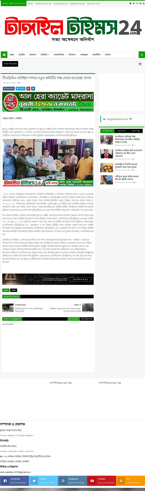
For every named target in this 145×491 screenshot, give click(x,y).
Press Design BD (43, 4)
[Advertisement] (121, 92)
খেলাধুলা (84, 55)
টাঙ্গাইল (44, 55)
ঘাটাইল (14, 290)
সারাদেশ (32, 55)
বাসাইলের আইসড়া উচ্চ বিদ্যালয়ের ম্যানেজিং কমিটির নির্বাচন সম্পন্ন (127, 139)
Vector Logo (93, 4)
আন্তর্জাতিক (59, 55)
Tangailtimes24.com (117, 119)
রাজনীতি (96, 55)
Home (30, 4)
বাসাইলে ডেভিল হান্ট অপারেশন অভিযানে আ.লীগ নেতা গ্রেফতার (128, 153)
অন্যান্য (108, 55)
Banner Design (77, 4)
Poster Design (61, 4)
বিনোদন (72, 55)
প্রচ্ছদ (11, 55)
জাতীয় (22, 55)
